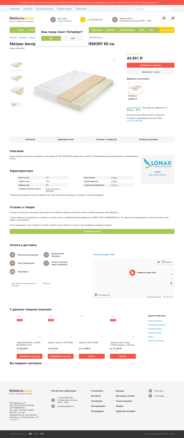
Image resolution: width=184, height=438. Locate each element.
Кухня (21, 29)
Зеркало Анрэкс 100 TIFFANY (60, 342)
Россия (114, 185)
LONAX (114, 181)
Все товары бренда (157, 174)
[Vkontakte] (156, 391)
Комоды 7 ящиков (155, 320)
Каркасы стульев (154, 332)
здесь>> (162, 2)
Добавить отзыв (92, 231)
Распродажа (166, 30)
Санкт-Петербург (66, 21)
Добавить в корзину (150, 65)
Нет (73, 38)
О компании (97, 390)
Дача (141, 29)
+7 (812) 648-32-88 (94, 20)
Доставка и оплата (44, 8)
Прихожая (97, 29)
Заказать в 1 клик (150, 71)
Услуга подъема (124, 400)
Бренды (120, 390)
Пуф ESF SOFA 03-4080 (88, 342)
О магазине (15, 8)
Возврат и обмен (64, 8)
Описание (30, 139)
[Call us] (83, 19)
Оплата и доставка (148, 139)
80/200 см (132, 95)
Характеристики (66, 139)
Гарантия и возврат (125, 411)
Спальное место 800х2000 (53, 189)
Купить (91, 356)
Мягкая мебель (127, 29)
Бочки (150, 336)
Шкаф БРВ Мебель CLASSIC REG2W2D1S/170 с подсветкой (29, 343)
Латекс (114, 177)
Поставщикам (98, 406)
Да (51, 38)
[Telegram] (156, 396)
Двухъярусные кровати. (157, 324)
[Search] (171, 8)
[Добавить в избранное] (114, 59)
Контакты (28, 8)
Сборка (119, 406)
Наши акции (81, 8)
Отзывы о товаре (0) (106, 139)
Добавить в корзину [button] (29, 356)
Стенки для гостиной (156, 340)
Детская (111, 29)
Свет (151, 29)
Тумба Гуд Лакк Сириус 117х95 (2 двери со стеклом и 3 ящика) (123, 343)
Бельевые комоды (155, 328)
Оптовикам (96, 400)
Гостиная (33, 29)
